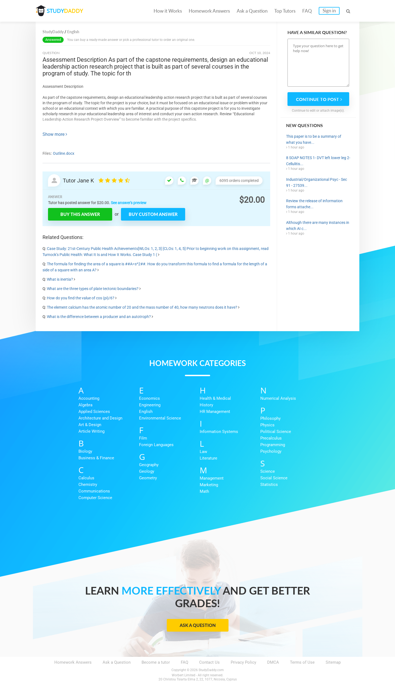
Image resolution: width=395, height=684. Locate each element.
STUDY (65, 11)
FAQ (307, 11)
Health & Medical (215, 398)
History (206, 404)
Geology (146, 471)
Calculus (86, 477)
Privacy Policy (243, 662)
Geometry (148, 477)
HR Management (215, 411)
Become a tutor (156, 662)
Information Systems (219, 431)
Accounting (88, 398)
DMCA (273, 662)
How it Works (168, 11)
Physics (267, 425)
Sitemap (333, 662)
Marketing (209, 484)
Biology (85, 451)
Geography (149, 464)
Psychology (270, 451)
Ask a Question (252, 11)
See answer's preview (128, 203)
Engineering (149, 404)
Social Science (273, 477)
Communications (94, 491)
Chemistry (87, 484)
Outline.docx (63, 153)
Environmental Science (160, 418)
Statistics (269, 484)
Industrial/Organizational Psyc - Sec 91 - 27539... (316, 182)
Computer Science (95, 497)
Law (203, 451)
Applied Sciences (94, 411)
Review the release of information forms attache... (314, 204)
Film (143, 438)
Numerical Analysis (278, 398)
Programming (272, 444)
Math (204, 491)
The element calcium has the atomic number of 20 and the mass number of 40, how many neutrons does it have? (142, 307)
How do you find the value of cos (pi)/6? (80, 298)
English (146, 411)
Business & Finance (96, 457)
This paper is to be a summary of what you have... (313, 139)
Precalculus (271, 438)
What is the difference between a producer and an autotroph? (99, 316)
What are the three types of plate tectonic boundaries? (93, 288)
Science (267, 471)
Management (212, 478)
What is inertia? (60, 279)
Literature (208, 458)
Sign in (329, 10)
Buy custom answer (153, 214)
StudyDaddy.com (211, 670)
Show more (55, 134)
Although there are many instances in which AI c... (317, 225)
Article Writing (91, 431)
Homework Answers (209, 11)
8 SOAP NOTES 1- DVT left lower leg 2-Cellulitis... (318, 161)
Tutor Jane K (78, 180)
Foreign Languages (156, 444)
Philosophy (270, 418)
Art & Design (89, 424)
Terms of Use (302, 662)
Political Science (275, 431)
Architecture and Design (100, 418)
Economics (149, 398)
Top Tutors (284, 11)
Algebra (85, 404)
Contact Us (209, 662)
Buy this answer (80, 214)
